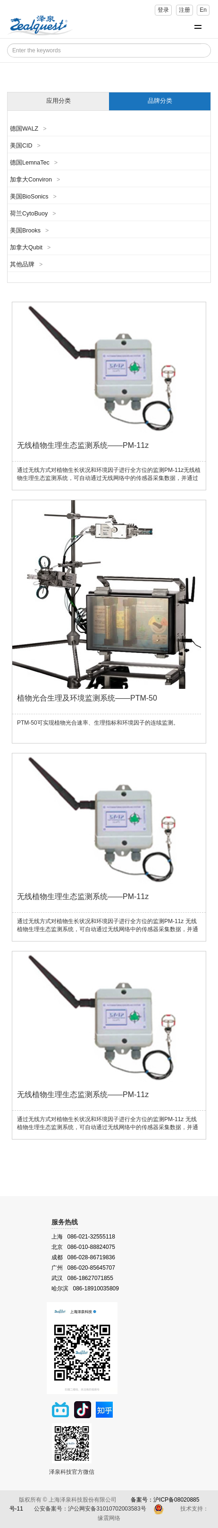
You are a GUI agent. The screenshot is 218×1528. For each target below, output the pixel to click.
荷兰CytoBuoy (33, 213)
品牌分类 (160, 101)
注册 (184, 10)
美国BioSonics (33, 196)
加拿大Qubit (30, 247)
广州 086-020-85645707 (83, 1267)
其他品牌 (26, 264)
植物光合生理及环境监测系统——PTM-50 (87, 698)
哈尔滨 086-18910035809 (85, 1288)
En (203, 10)
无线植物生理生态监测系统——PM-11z (83, 445)
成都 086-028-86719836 (83, 1257)
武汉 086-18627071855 (82, 1278)
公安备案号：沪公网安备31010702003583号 (91, 1508)
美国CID (25, 145)
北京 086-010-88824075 (83, 1247)
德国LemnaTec (34, 162)
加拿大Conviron (35, 179)
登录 (163, 10)
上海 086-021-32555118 (83, 1236)
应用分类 (58, 101)
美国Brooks (29, 230)
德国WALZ (28, 128)
